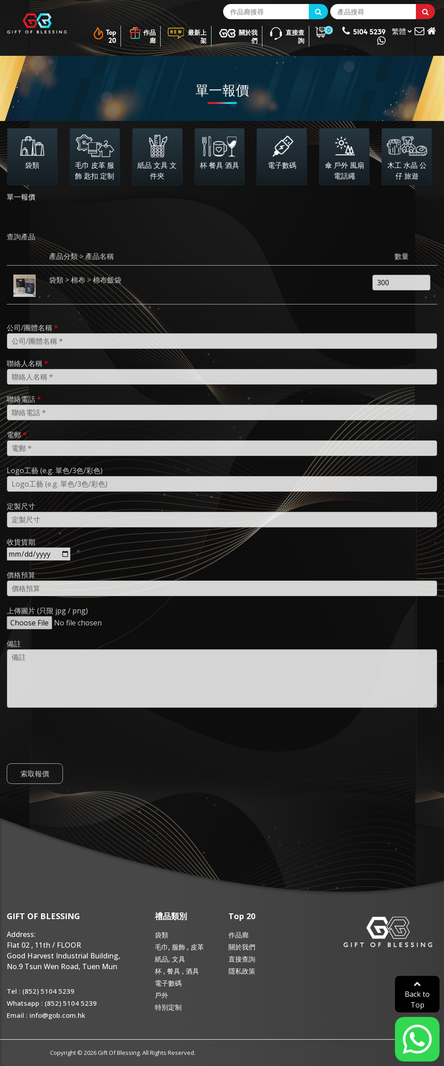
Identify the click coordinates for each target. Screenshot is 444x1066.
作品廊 (142, 33)
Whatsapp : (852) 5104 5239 (52, 1003)
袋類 (161, 934)
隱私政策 (241, 970)
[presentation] (74, 746)
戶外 (161, 995)
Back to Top (417, 995)
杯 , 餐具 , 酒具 (177, 970)
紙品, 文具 (170, 958)
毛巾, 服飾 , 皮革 (179, 946)
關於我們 (238, 33)
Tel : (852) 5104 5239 (41, 991)
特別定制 (168, 1007)
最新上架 (186, 33)
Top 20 (104, 33)
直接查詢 (287, 33)
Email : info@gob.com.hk (46, 1015)
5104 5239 (364, 36)
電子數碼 (168, 983)
